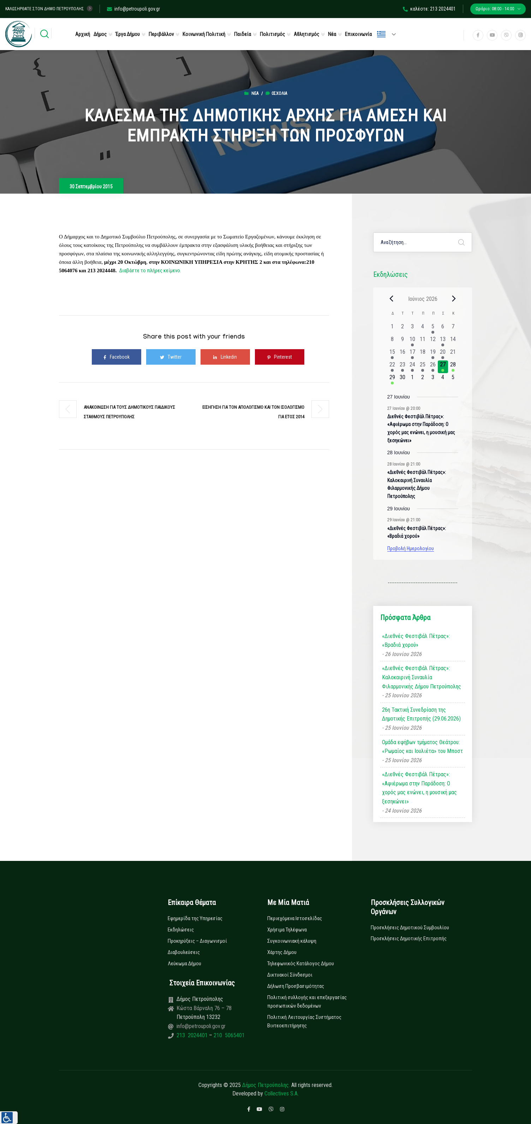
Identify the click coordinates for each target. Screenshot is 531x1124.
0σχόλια (276, 93)
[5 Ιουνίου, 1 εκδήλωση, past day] (433, 328)
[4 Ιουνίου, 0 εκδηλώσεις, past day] (423, 328)
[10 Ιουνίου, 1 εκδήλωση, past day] (412, 341)
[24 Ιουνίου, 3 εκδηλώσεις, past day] (412, 366)
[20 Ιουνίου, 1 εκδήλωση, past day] (443, 354)
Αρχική (82, 34)
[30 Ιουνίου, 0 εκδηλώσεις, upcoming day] (402, 379)
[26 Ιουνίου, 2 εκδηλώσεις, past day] (433, 366)
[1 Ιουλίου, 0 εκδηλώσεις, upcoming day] (412, 379)
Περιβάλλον (161, 34)
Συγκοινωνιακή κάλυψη (291, 941)
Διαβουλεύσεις (184, 952)
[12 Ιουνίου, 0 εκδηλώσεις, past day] (433, 341)
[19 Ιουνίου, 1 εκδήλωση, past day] (433, 354)
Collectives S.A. (281, 1093)
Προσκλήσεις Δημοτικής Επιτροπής (409, 938)
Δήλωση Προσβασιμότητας (295, 986)
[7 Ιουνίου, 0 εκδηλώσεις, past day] (453, 328)
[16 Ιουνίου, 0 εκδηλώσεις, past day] (402, 354)
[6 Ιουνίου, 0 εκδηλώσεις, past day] (443, 328)
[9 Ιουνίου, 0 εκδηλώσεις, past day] (402, 341)
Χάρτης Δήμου (282, 952)
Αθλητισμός (306, 34)
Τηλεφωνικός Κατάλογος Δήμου (300, 963)
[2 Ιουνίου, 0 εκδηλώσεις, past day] (402, 328)
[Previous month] (391, 298)
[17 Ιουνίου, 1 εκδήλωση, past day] (412, 354)
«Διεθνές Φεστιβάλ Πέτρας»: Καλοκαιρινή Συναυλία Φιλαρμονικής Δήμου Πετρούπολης (421, 677)
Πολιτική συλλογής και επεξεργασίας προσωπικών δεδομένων (307, 1001)
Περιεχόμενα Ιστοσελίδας (294, 918)
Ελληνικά (381, 34)
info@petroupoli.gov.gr (133, 9)
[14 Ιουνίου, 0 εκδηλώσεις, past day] (453, 341)
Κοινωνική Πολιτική (204, 34)
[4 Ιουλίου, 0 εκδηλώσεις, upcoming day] (443, 379)
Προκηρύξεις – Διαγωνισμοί (197, 941)
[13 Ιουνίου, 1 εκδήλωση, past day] (443, 341)
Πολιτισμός (272, 34)
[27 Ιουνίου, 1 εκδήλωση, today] (443, 366)
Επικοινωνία (358, 34)
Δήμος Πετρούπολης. (266, 1085)
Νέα (332, 34)
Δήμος (100, 34)
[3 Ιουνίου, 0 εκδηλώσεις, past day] (412, 328)
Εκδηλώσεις (181, 929)
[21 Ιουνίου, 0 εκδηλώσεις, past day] (453, 354)
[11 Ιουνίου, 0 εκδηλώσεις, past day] (423, 341)
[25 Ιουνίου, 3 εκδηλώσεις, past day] (423, 366)
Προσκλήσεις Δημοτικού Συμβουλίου (410, 927)
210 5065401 (228, 1035)
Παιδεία (242, 34)
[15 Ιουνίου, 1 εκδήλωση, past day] (392, 354)
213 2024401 (193, 1035)
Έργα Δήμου (127, 34)
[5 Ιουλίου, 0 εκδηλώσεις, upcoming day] (453, 379)
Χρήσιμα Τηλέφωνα (287, 929)
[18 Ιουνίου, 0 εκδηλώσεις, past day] (423, 354)
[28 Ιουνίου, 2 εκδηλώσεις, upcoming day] (453, 366)
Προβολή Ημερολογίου (410, 548)
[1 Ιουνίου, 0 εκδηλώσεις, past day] (392, 328)
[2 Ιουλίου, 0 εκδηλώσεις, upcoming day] (423, 379)
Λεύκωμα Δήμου (184, 963)
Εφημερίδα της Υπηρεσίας (195, 918)
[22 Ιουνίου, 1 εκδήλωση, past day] (392, 366)
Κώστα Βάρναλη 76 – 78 (204, 1008)
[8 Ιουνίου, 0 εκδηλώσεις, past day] (392, 341)
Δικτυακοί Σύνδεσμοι (289, 975)
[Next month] (454, 298)
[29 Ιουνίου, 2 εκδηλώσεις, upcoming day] (392, 379)
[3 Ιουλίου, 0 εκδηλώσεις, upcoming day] (433, 379)
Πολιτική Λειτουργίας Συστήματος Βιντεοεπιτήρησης (304, 1021)
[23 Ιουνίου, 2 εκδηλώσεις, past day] (402, 366)
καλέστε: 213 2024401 (429, 9)
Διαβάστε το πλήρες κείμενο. (150, 270)
